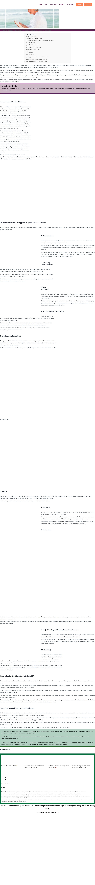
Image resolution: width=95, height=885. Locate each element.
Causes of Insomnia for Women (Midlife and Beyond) (34, 766)
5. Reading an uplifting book (34, 49)
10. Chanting (32, 57)
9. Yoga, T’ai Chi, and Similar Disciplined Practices (39, 56)
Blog (46, 4)
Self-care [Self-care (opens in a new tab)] (2, 107)
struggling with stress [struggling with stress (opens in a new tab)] (27, 718)
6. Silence (30, 51)
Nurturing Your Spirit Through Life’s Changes (38, 61)
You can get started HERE (54, 744)
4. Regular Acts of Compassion (35, 47)
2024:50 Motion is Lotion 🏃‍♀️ (9, 766)
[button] (79, 4)
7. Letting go (31, 52)
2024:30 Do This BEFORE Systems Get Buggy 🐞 (58, 766)
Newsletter (53, 4)
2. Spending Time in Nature (34, 44)
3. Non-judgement (32, 45)
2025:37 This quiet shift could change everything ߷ (81, 766)
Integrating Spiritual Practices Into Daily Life (38, 59)
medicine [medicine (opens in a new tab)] (5, 318)
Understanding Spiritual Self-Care (35, 38)
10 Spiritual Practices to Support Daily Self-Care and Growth (42, 40)
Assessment (70, 4)
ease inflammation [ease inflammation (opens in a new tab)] (29, 274)
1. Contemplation (32, 42)
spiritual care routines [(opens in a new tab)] (44, 157)
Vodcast (61, 4)
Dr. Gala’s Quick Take (33, 36)
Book (40, 4)
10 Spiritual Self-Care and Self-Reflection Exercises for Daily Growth (27, 30)
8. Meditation (31, 54)
